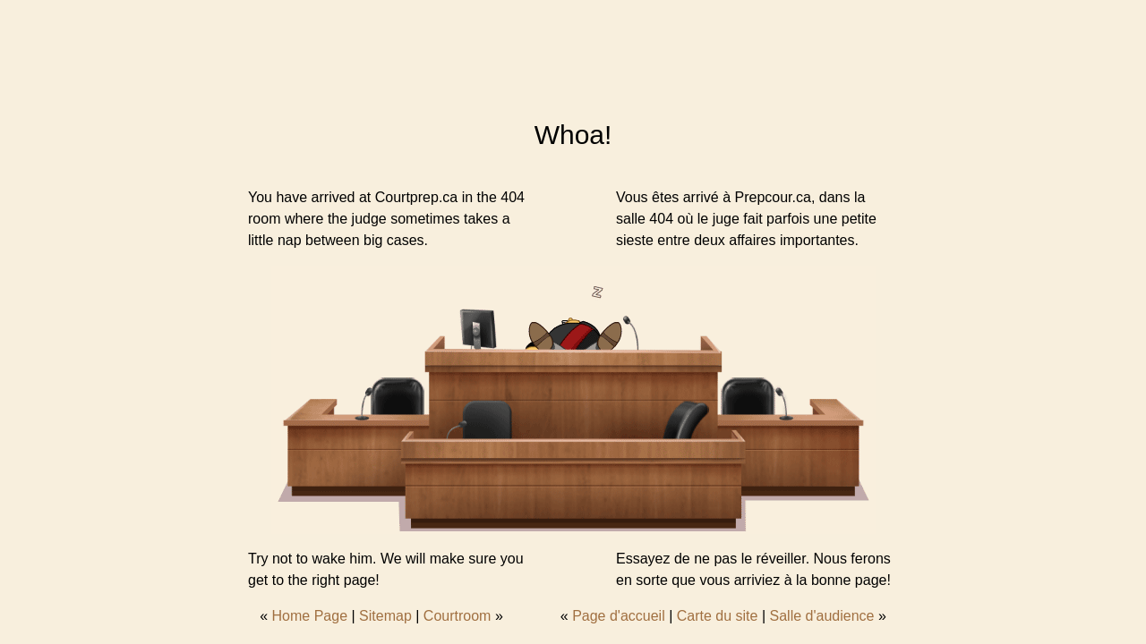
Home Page (310, 615)
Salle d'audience (822, 615)
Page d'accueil (618, 615)
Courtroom (457, 615)
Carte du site (717, 615)
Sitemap (385, 615)
